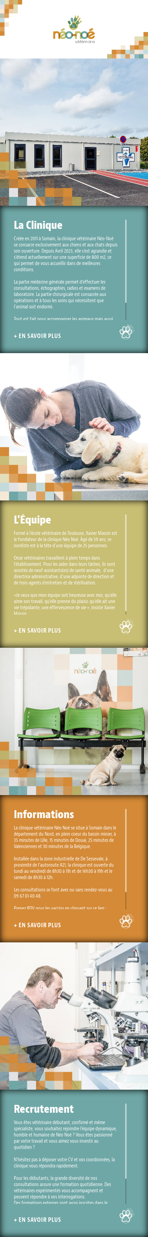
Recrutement (44, 1109)
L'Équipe (32, 519)
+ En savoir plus (37, 336)
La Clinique (38, 225)
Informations (44, 814)
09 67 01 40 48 (27, 896)
